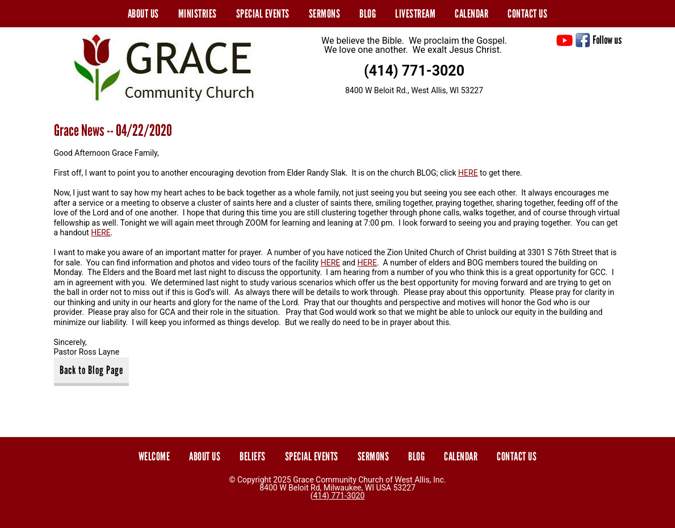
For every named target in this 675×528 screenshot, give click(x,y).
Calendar (471, 13)
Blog (367, 13)
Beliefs (253, 456)
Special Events (263, 13)
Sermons (325, 13)
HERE (468, 172)
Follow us (607, 40)
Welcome (154, 456)
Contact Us (527, 13)
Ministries (197, 13)
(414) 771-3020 (414, 71)
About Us (143, 13)
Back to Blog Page (91, 370)
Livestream (415, 13)
